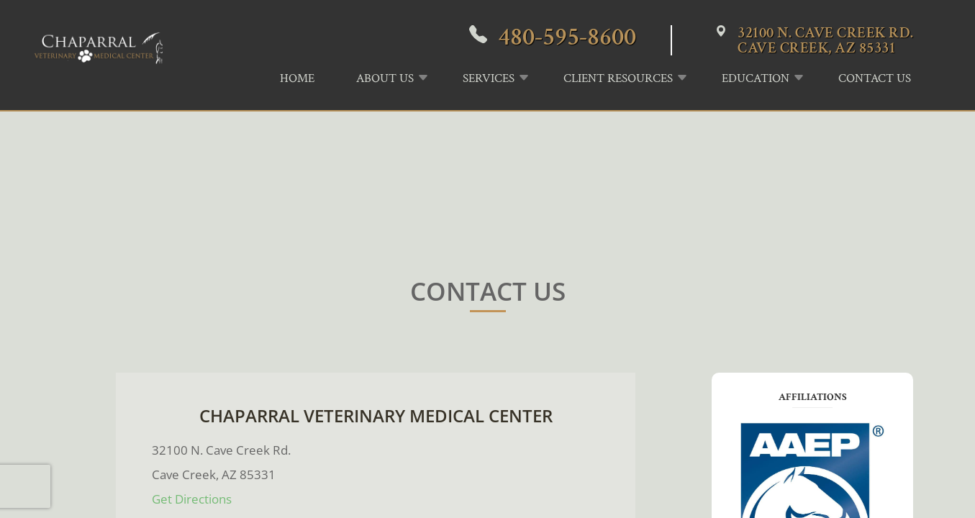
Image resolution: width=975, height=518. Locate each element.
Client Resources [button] (618, 78)
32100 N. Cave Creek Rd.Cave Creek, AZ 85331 (826, 40)
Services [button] (488, 78)
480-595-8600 (567, 37)
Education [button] (755, 78)
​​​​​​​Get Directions (192, 499)
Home (297, 78)
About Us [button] (385, 78)
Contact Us (874, 78)
